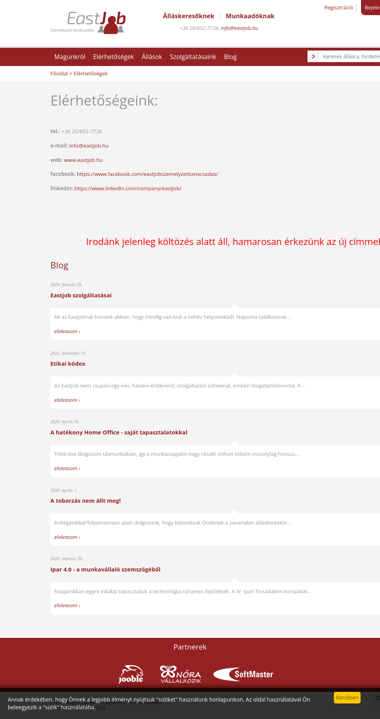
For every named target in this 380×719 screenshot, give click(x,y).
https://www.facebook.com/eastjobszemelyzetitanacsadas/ (147, 173)
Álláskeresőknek (188, 16)
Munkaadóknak (250, 16)
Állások (152, 56)
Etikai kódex (67, 363)
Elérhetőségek (113, 56)
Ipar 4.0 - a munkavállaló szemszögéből (105, 569)
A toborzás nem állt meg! (85, 500)
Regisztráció (338, 7)
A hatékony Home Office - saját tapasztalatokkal (118, 432)
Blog (230, 56)
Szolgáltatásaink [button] (193, 56)
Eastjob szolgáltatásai (81, 295)
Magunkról (69, 56)
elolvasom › (67, 331)
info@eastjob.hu (239, 27)
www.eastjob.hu (83, 159)
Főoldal (59, 73)
